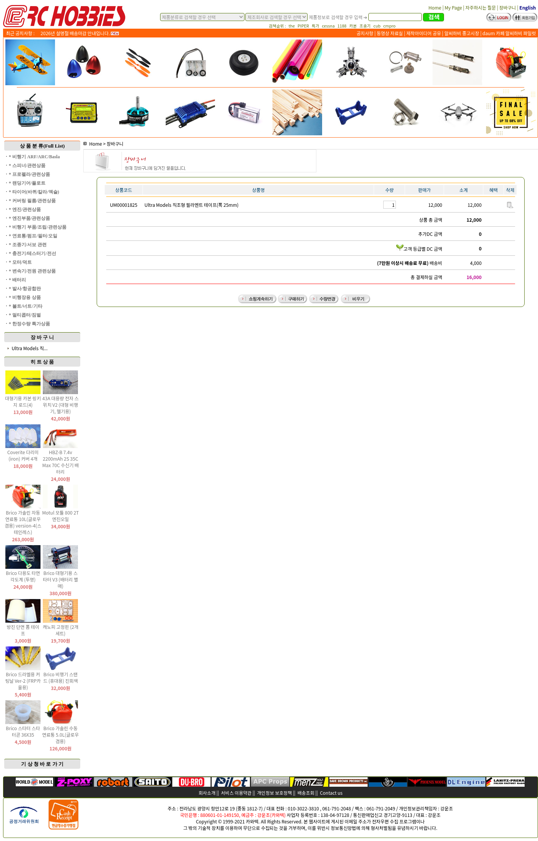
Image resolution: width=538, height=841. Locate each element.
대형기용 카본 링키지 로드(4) (23, 401)
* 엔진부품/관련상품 (29, 218)
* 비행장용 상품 (25, 297)
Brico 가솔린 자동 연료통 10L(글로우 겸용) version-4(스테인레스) (23, 522)
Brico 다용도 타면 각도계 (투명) (23, 576)
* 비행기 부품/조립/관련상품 (37, 227)
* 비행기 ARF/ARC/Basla (34, 156)
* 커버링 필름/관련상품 (32, 200)
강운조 (446, 808)
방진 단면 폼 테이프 (22, 629)
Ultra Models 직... (29, 348)
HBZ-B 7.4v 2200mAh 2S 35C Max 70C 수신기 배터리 (60, 462)
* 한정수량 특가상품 (29, 323)
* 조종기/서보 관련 (28, 244)
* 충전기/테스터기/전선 (32, 253)
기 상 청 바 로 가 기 (42, 764)
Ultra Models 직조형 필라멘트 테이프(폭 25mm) (191, 204)
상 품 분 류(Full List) (42, 146)
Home (92, 143)
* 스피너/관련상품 (27, 165)
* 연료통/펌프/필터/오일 (33, 236)
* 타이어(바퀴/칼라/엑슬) (34, 192)
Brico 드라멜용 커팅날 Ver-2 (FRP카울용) (23, 680)
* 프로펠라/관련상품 (29, 174)
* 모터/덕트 (20, 262)
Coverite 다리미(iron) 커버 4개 (23, 455)
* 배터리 (17, 279)
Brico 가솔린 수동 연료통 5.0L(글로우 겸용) (60, 734)
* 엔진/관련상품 (25, 209)
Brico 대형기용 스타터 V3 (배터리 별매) (60, 579)
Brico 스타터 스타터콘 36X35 (23, 731)
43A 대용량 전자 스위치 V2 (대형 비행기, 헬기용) (60, 404)
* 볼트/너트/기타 (25, 306)
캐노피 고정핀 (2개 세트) (60, 629)
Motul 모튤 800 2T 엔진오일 (60, 515)
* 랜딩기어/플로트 (27, 183)
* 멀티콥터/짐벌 (25, 315)
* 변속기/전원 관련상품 (32, 271)
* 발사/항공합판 (25, 288)
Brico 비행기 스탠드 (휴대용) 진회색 (60, 677)
